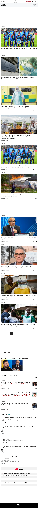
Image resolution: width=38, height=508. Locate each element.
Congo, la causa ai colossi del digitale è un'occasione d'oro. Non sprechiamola (17, 457)
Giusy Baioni (8, 419)
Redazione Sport (4, 52)
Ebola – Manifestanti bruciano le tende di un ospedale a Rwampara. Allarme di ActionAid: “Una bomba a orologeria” (17, 195)
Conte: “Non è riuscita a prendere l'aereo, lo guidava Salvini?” (14, 384)
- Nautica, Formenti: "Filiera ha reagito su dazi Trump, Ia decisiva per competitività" (14, 475)
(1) (36, 81)
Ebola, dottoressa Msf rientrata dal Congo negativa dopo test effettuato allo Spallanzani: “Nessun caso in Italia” (18, 78)
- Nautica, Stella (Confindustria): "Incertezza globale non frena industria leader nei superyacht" (16, 473)
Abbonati (29, 1)
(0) (36, 52)
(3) (4, 433)
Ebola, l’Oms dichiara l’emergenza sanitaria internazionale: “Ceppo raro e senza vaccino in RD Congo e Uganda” (18, 325)
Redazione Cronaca (5, 81)
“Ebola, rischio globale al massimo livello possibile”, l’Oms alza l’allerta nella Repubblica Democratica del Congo (19, 238)
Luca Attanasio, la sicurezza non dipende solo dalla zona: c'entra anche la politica (19, 446)
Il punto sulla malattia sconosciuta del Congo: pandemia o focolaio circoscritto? (18, 427)
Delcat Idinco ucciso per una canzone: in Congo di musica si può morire (20, 417)
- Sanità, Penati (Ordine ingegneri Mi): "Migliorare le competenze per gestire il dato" (14, 482)
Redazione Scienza (5, 270)
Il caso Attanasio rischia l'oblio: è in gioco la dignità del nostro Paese (20, 437)
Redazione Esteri (4, 140)
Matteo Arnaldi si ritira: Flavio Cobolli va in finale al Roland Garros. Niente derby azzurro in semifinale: (15, 393)
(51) (4, 452)
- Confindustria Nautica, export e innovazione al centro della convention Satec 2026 (14, 477)
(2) (36, 270)
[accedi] (34, 2)
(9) (36, 377)
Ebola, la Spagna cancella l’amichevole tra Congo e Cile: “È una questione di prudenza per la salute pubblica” (19, 49)
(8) (36, 299)
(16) (5, 422)
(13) (36, 110)
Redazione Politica (5, 388)
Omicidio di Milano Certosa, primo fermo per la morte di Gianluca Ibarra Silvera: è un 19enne (14, 404)
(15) (6, 442)
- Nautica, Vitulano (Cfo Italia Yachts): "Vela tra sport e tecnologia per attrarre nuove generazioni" (16, 471)
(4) (36, 198)
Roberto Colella (7, 449)
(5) (36, 241)
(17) (36, 388)
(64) (36, 140)
